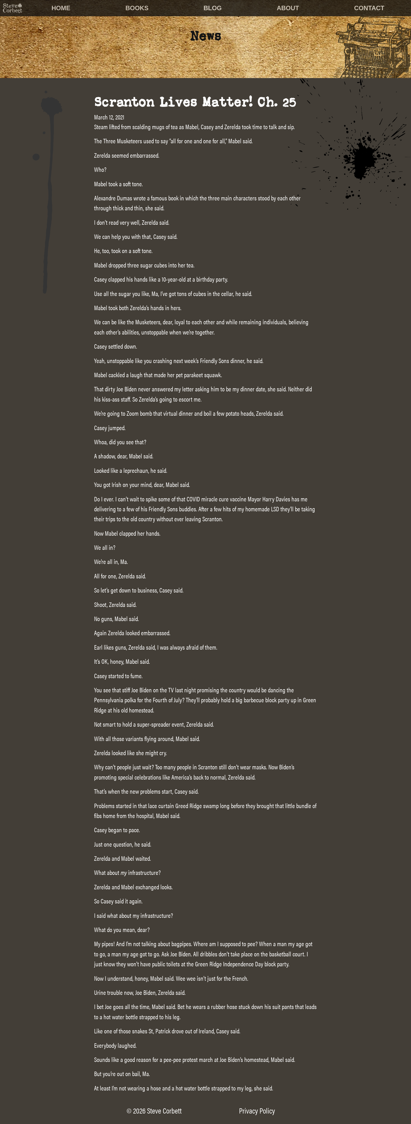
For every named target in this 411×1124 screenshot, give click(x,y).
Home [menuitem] (61, 8)
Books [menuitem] (136, 8)
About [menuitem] (288, 8)
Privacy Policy (257, 1110)
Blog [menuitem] (212, 8)
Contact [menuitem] (369, 8)
